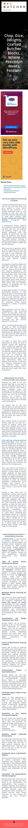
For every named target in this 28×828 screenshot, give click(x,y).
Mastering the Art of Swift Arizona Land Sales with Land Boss (14, 379)
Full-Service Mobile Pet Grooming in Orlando (14, 185)
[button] (14, 14)
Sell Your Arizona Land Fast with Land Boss (14, 441)
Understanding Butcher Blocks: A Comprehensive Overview (14, 535)
